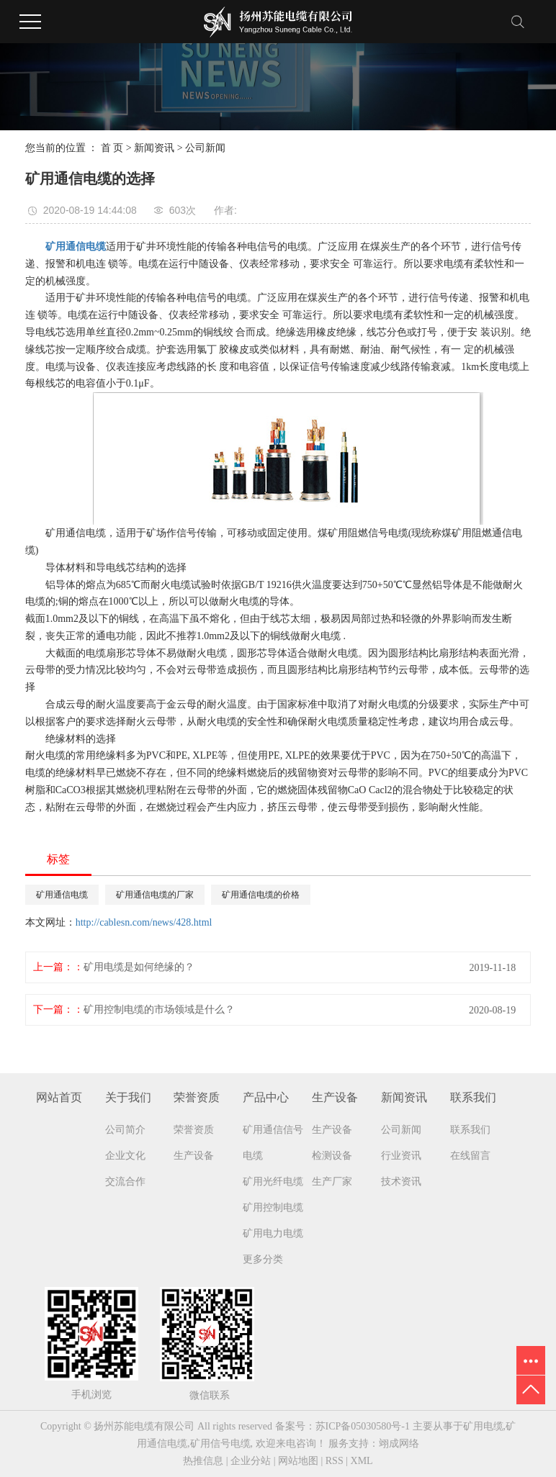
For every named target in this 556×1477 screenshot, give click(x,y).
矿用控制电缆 (273, 1207)
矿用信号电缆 (220, 1443)
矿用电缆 (483, 1426)
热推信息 (203, 1460)
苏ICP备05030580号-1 (362, 1426)
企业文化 (125, 1155)
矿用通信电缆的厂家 (155, 895)
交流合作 (125, 1181)
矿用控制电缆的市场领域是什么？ (159, 1009)
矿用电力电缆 (273, 1233)
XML (362, 1460)
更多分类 (263, 1259)
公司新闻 (205, 148)
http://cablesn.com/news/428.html (144, 922)
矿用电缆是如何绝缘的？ (139, 967)
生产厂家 (332, 1181)
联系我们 (470, 1129)
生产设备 (194, 1155)
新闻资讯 (154, 148)
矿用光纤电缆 (273, 1181)
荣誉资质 (194, 1129)
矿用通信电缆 (62, 895)
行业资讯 (401, 1155)
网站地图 (298, 1460)
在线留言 (470, 1155)
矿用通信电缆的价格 (261, 895)
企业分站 (250, 1460)
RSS (335, 1460)
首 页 (112, 148)
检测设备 (332, 1155)
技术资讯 (401, 1181)
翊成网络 (399, 1443)
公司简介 (125, 1129)
